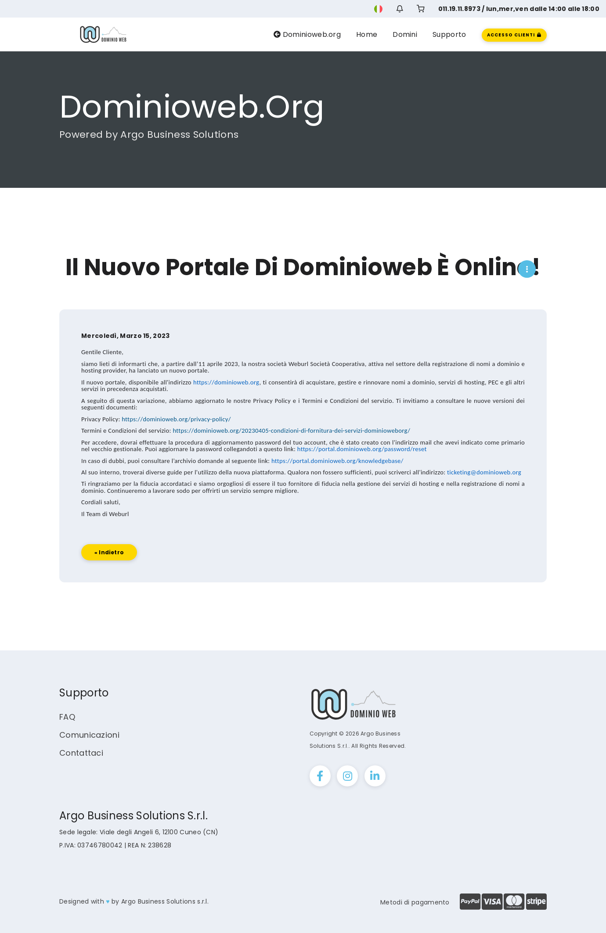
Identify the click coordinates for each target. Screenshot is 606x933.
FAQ (67, 716)
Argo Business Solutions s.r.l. (165, 901)
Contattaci (81, 752)
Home (366, 34)
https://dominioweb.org (226, 402)
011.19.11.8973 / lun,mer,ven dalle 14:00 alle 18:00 (518, 8)
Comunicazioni (89, 734)
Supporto (449, 34)
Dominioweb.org (307, 34)
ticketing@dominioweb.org (484, 492)
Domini (405, 34)
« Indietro (109, 572)
